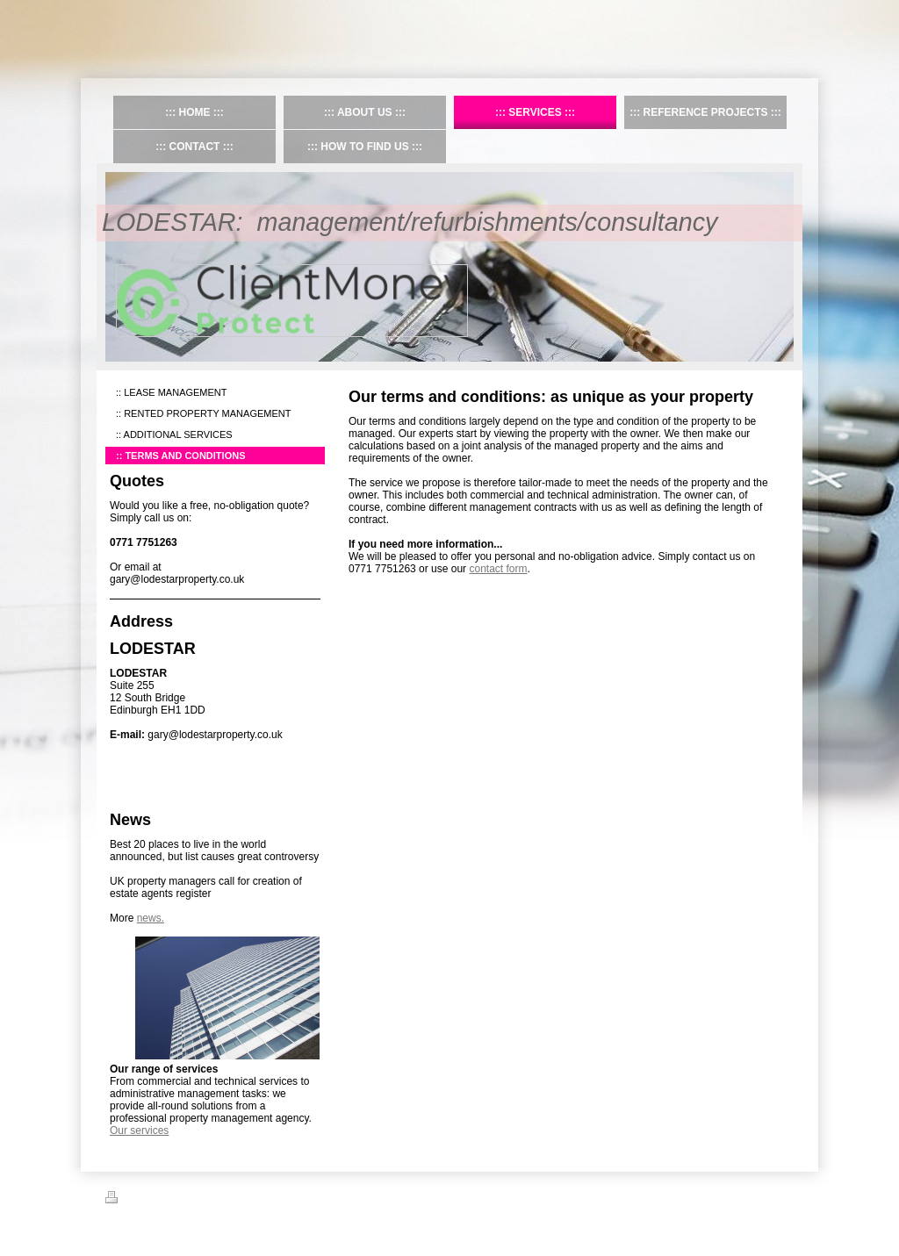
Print (126, 1200)
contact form (498, 569)
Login (782, 1197)
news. (150, 918)
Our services (139, 1130)
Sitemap (169, 1200)
